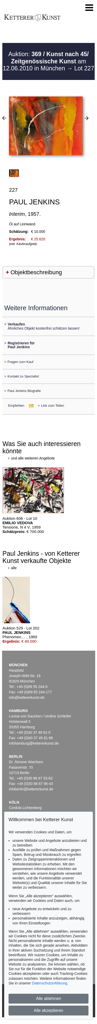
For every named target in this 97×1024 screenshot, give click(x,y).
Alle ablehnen (48, 998)
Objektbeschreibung (36, 272)
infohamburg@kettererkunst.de (34, 743)
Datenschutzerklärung (49, 983)
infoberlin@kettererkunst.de (31, 789)
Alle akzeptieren (48, 1010)
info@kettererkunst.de (26, 697)
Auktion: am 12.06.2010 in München (46, 61)
